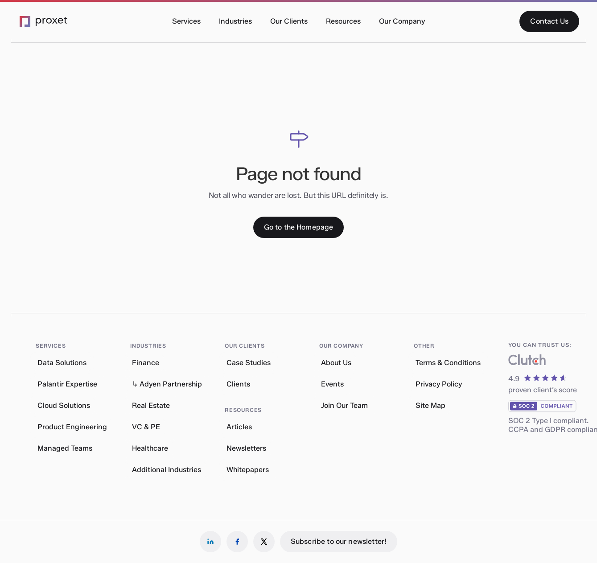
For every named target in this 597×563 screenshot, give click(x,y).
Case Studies (248, 362)
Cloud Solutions (63, 405)
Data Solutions (61, 362)
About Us (336, 362)
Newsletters (246, 448)
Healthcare (150, 448)
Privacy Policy (439, 384)
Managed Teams (64, 448)
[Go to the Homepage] (298, 227)
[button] (186, 21)
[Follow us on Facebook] (237, 541)
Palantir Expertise (67, 384)
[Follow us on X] (264, 541)
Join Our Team (344, 405)
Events (332, 384)
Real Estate (151, 405)
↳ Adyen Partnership (167, 384)
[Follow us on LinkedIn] (210, 541)
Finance (145, 362)
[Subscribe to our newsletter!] (338, 541)
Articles (239, 427)
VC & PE (146, 427)
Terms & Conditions (448, 362)
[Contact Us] (549, 21)
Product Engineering (72, 427)
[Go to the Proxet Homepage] (43, 21)
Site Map (430, 405)
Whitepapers (247, 469)
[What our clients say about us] (527, 361)
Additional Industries (166, 469)
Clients (238, 384)
